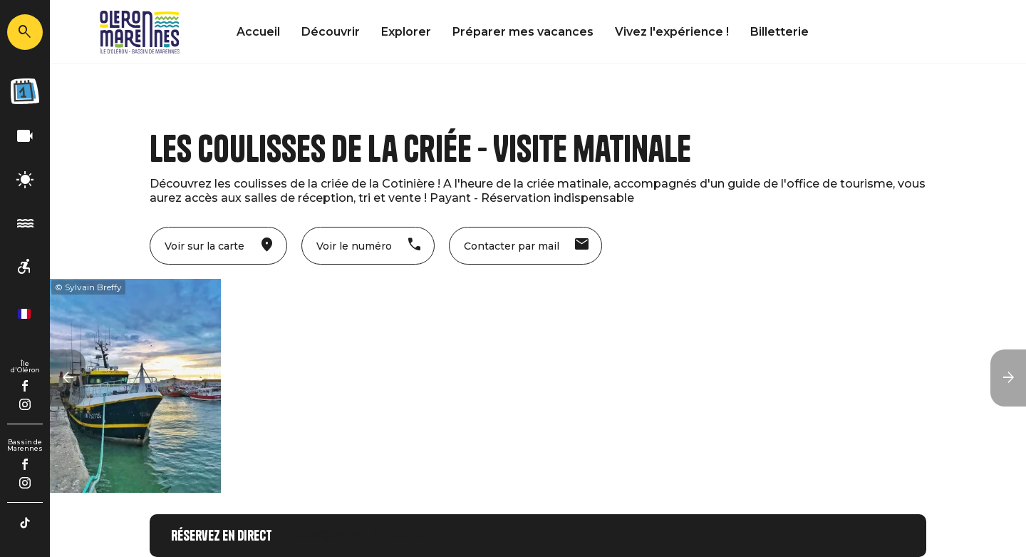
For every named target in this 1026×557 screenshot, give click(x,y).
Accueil (258, 32)
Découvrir (330, 32)
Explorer (406, 32)
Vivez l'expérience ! (672, 32)
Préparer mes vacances (523, 32)
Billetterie (779, 32)
